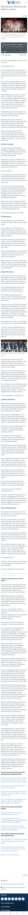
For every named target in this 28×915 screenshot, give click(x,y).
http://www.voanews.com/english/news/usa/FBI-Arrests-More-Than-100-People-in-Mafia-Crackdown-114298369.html (14, 801)
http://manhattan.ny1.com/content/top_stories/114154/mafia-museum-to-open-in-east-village (14, 841)
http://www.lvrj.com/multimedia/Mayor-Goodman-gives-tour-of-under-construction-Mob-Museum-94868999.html (14, 828)
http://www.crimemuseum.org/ (10, 855)
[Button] (24, 16)
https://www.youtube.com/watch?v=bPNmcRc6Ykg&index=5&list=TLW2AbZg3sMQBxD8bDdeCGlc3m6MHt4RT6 (14, 820)
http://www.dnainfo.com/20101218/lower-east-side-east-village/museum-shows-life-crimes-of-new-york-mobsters (13, 849)
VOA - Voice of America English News (13, 46)
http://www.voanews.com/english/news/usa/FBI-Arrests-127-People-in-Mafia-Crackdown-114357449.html (14, 793)
